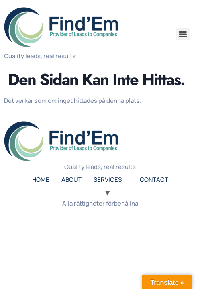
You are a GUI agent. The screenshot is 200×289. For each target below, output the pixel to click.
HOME (40, 179)
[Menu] (183, 34)
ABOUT (71, 179)
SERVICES (108, 179)
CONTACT (154, 179)
